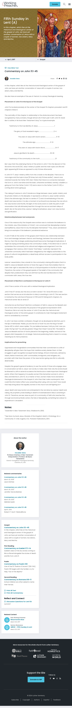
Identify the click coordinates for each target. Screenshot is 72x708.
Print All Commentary (13, 593)
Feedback (57, 700)
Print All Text (10, 590)
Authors (37, 700)
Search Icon (64, 4)
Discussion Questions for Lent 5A (18, 602)
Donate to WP (36, 679)
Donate (55, 4)
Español (46, 700)
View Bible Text (12, 68)
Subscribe (15, 700)
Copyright (26, 700)
